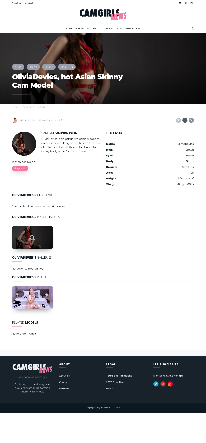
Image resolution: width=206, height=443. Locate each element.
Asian (18, 66)
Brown (33, 66)
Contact (64, 382)
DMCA (109, 388)
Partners (64, 388)
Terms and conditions (119, 375)
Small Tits (67, 66)
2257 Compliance (116, 382)
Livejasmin (20, 168)
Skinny (49, 66)
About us (64, 375)
